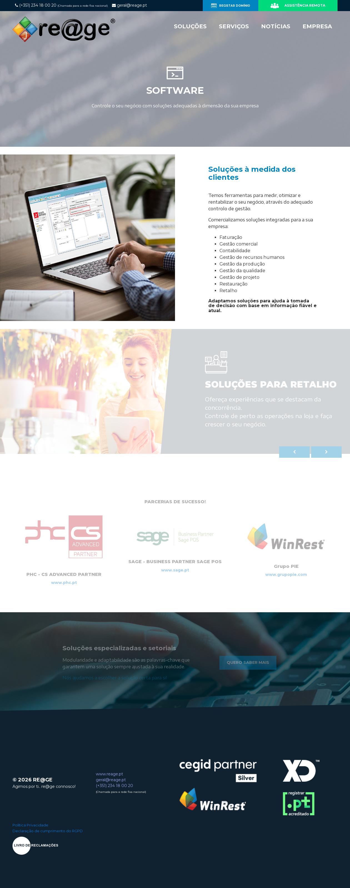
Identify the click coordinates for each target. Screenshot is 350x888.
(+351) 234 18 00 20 (114, 785)
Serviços (234, 26)
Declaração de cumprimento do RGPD (47, 831)
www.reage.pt (109, 773)
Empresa (317, 26)
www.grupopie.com (286, 574)
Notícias (275, 26)
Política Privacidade (30, 825)
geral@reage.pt (111, 779)
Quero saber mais (248, 662)
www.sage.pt (175, 570)
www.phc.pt (64, 582)
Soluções (190, 26)
